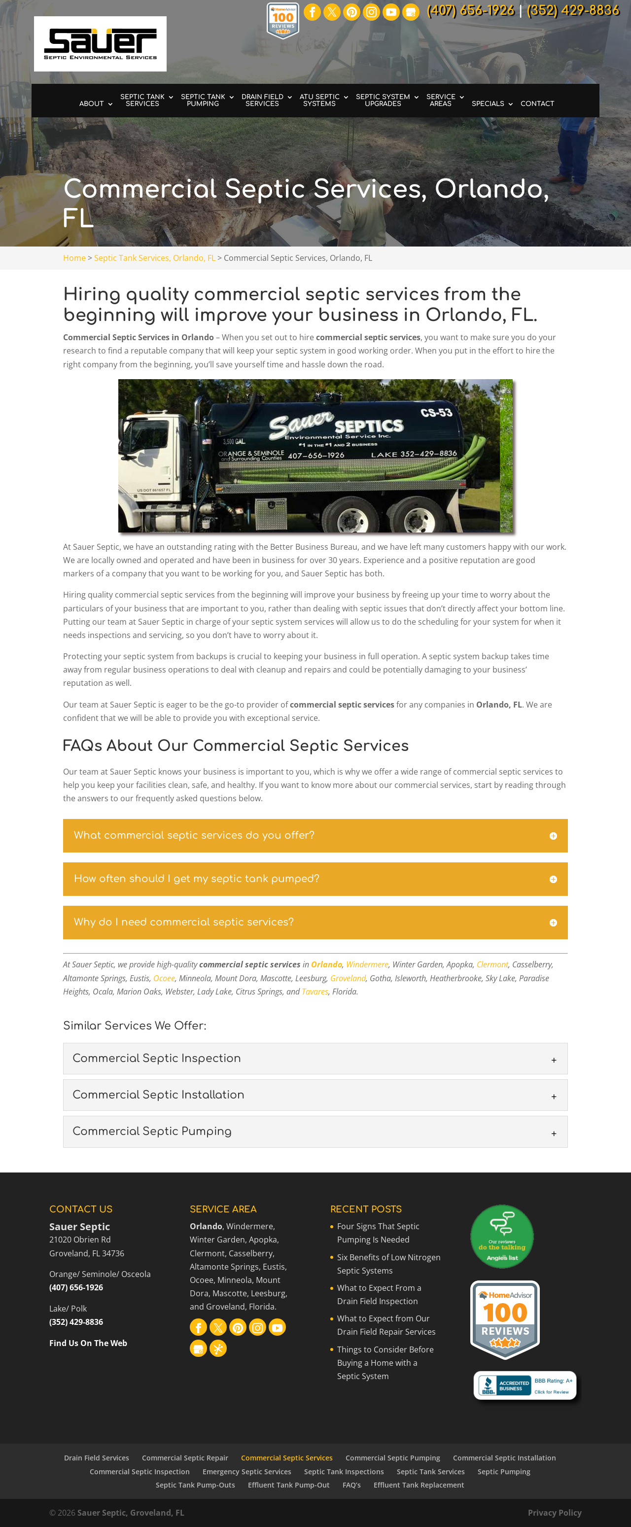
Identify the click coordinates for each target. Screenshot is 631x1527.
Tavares (315, 991)
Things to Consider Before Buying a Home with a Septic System (385, 1363)
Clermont (492, 964)
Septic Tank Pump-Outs (195, 1485)
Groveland (348, 978)
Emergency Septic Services (247, 1471)
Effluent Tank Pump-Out (289, 1485)
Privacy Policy (555, 1512)
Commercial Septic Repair (185, 1457)
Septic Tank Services (142, 100)
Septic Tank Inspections (344, 1471)
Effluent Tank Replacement (419, 1485)
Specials (488, 104)
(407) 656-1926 (76, 1287)
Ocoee (164, 978)
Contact (538, 104)
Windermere (367, 964)
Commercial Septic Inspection (140, 1471)
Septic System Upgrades (383, 100)
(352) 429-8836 (76, 1321)
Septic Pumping (504, 1471)
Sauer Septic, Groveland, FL (130, 1512)
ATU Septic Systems (320, 100)
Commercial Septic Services (287, 1457)
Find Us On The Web (88, 1343)
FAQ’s (352, 1485)
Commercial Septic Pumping (393, 1457)
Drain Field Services (262, 100)
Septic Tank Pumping (203, 100)
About (91, 104)
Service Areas (441, 100)
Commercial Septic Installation (504, 1457)
